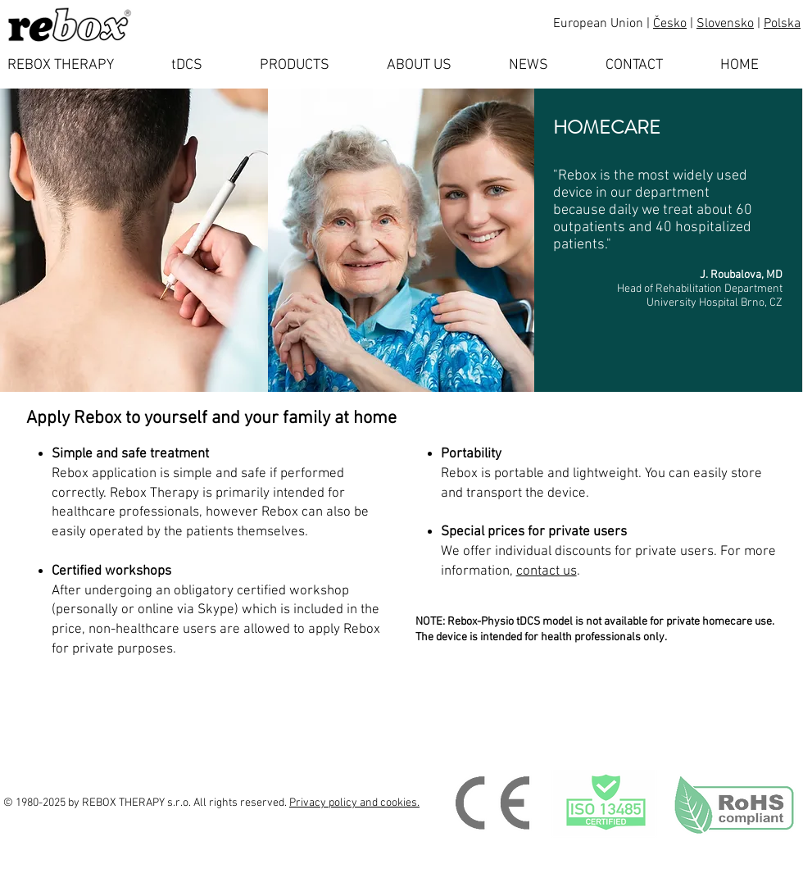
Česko (670, 24)
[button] (203, 65)
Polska (782, 24)
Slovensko (725, 24)
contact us (546, 571)
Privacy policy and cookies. (354, 803)
